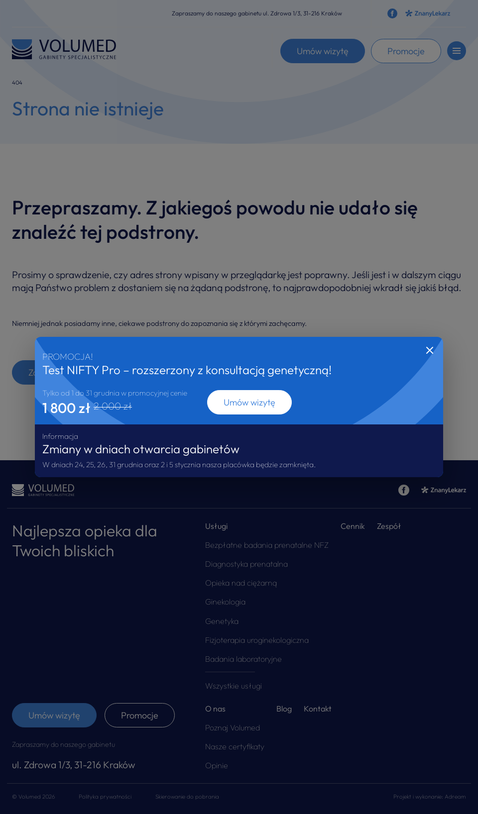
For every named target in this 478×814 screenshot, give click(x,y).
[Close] (430, 350)
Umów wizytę (249, 402)
